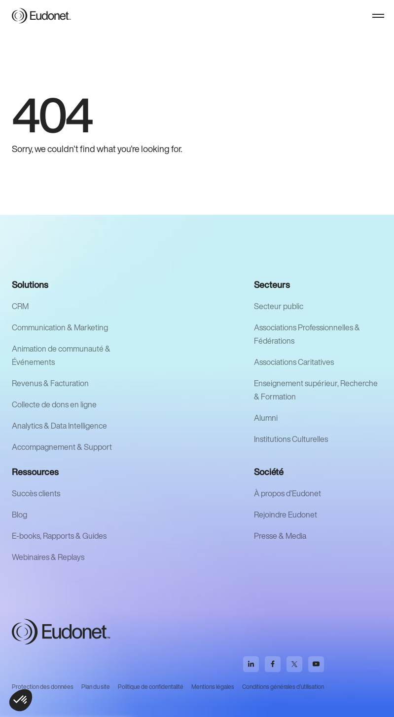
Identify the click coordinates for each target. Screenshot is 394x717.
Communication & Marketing (60, 327)
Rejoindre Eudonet (285, 514)
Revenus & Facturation (50, 383)
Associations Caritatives (294, 362)
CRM (20, 306)
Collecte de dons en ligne (54, 404)
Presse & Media (280, 536)
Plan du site (95, 686)
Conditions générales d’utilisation (283, 686)
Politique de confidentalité (150, 686)
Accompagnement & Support (62, 447)
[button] (378, 16)
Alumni (266, 418)
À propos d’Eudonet (287, 493)
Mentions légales (212, 686)
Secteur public (278, 306)
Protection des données (42, 686)
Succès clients (36, 493)
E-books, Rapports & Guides (59, 536)
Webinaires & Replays (48, 557)
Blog (19, 514)
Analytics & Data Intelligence (59, 426)
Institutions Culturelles (291, 439)
